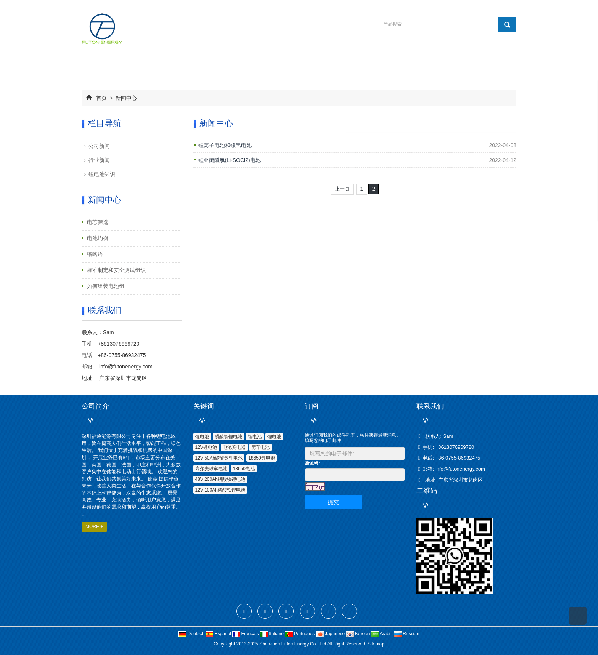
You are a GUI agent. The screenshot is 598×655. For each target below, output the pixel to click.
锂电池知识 (101, 174)
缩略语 (95, 254)
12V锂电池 (206, 447)
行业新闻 (99, 160)
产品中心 (200, 66)
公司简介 (152, 66)
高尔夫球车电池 (211, 468)
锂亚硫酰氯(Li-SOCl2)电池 (229, 160)
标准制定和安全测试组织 (116, 270)
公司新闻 (99, 146)
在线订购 (294, 66)
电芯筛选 (97, 222)
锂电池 (202, 436)
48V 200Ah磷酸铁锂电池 (220, 479)
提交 (333, 502)
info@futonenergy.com (125, 367)
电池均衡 (97, 238)
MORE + (94, 526)
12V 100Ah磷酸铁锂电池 (220, 490)
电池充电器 (234, 447)
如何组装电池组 (105, 286)
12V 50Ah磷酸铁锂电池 (219, 458)
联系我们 (342, 66)
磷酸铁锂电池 (228, 436)
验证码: (312, 463)
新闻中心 (247, 66)
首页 (101, 98)
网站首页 (105, 66)
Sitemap (376, 644)
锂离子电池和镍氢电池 (225, 145)
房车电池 (260, 447)
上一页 (342, 189)
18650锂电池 (261, 458)
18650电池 (244, 468)
